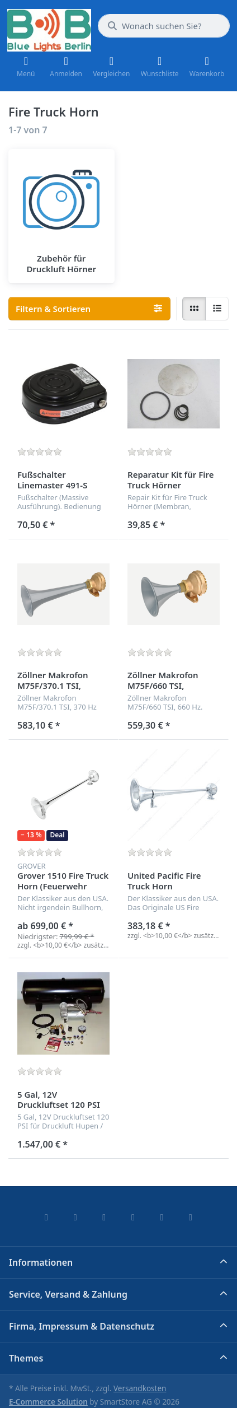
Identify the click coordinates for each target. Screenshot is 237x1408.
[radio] (194, 308)
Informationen (41, 1262)
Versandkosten (139, 1388)
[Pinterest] (190, 1217)
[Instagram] (104, 1217)
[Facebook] (46, 1217)
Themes (26, 1358)
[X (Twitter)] (75, 1217)
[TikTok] (133, 1217)
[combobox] (164, 26)
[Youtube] (162, 1217)
